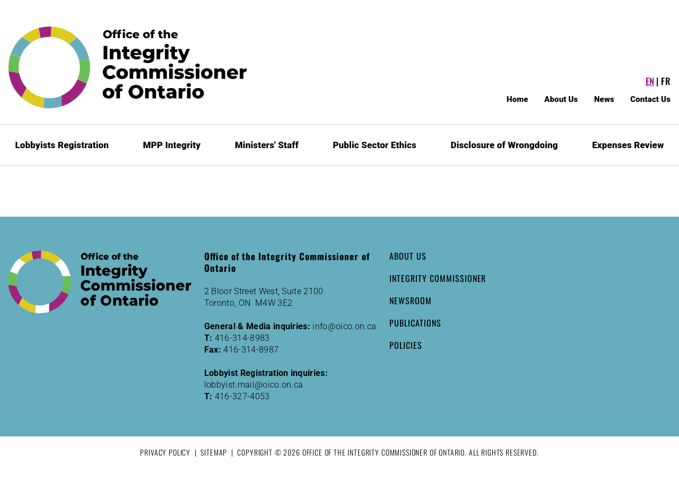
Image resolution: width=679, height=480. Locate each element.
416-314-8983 (242, 338)
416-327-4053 (242, 396)
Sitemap (214, 452)
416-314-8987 (250, 350)
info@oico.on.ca (344, 326)
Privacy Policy (165, 452)
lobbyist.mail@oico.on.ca (253, 385)
